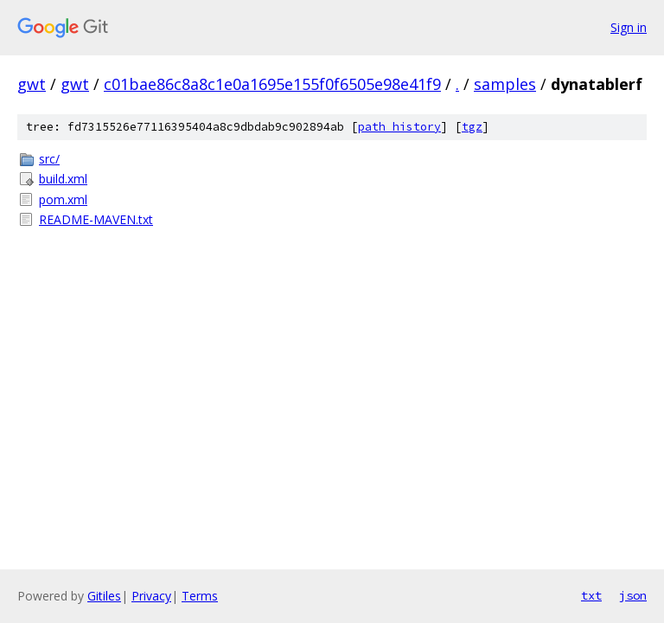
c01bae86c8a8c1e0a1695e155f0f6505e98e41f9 (272, 84)
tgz (472, 126)
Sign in (628, 27)
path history (399, 126)
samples (505, 84)
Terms (200, 596)
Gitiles (104, 596)
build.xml (63, 178)
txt (591, 595)
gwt (31, 84)
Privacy (151, 596)
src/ (49, 159)
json (633, 595)
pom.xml (63, 199)
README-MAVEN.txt (96, 219)
